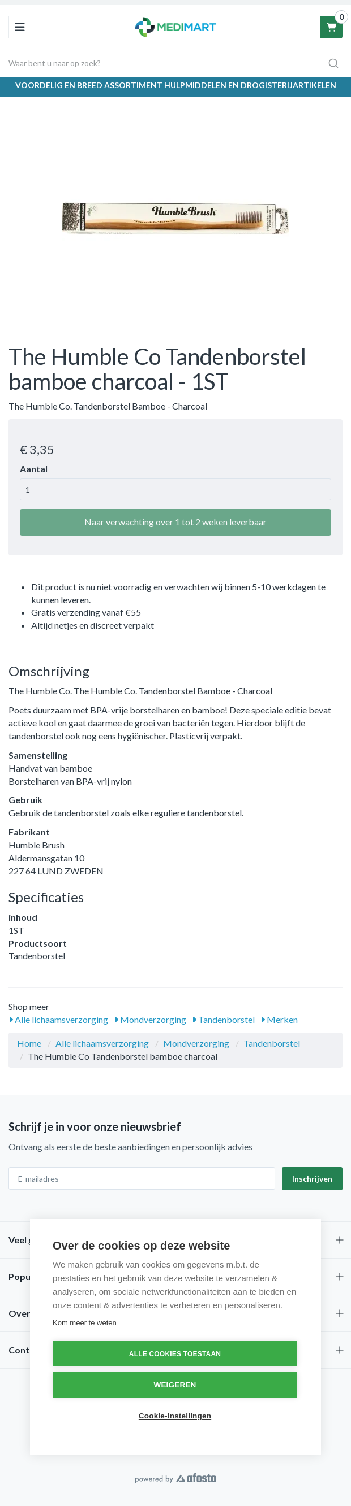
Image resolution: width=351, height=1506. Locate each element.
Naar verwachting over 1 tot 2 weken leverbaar (175, 521)
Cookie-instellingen (175, 1416)
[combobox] (175, 63)
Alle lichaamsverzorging (58, 1019)
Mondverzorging (150, 1019)
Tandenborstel (223, 1019)
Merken (279, 1019)
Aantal (34, 468)
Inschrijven (312, 1178)
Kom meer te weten (85, 1322)
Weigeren (174, 1385)
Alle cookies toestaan (175, 1354)
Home (29, 1043)
